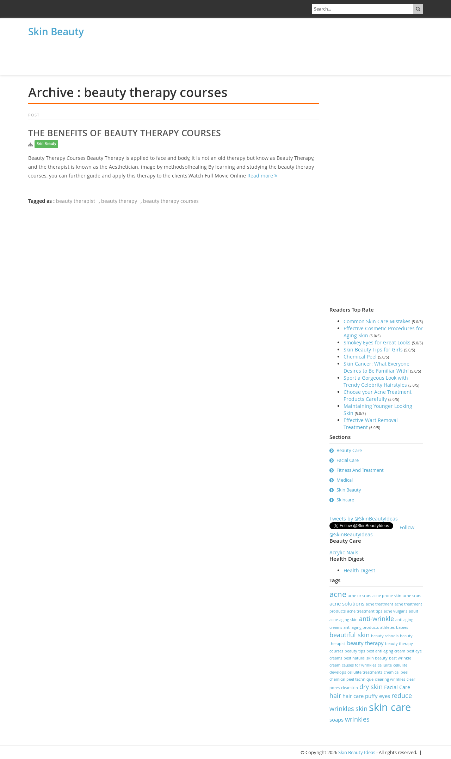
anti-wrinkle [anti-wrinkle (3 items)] (376, 618)
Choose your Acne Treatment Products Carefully (378, 395)
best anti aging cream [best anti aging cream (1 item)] (385, 651)
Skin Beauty (56, 31)
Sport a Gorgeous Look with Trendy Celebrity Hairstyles (376, 381)
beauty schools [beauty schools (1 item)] (385, 635)
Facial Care (347, 460)
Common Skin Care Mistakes (377, 321)
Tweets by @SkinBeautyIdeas (363, 518)
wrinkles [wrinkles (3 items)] (357, 719)
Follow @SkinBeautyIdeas (371, 531)
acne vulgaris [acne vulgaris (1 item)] (395, 611)
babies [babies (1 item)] (402, 627)
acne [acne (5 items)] (337, 594)
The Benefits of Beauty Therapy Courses (124, 133)
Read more (262, 175)
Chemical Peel (360, 356)
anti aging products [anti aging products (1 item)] (361, 627)
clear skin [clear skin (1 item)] (349, 687)
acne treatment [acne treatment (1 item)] (379, 604)
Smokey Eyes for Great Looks (377, 342)
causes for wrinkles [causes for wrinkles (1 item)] (359, 665)
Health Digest (359, 570)
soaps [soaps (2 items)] (336, 719)
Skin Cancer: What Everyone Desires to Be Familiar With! (376, 367)
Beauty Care (349, 450)
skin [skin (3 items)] (361, 708)
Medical (344, 480)
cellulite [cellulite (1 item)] (385, 665)
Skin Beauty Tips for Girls (373, 349)
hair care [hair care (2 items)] (353, 695)
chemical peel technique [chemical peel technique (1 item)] (351, 679)
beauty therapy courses (171, 201)
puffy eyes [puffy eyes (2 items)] (377, 695)
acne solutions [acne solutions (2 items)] (346, 603)
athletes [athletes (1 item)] (387, 627)
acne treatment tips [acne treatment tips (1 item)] (364, 611)
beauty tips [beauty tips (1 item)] (355, 651)
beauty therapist (75, 201)
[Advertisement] (63, 57)
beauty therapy (119, 201)
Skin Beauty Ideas (356, 752)
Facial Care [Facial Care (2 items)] (397, 687)
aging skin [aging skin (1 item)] (348, 619)
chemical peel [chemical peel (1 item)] (396, 672)
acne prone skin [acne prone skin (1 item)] (386, 595)
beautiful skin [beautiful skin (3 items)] (349, 635)
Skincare (345, 499)
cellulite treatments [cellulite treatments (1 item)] (364, 672)
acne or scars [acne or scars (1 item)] (359, 595)
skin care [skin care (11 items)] (390, 707)
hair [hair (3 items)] (335, 695)
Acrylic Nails (343, 552)
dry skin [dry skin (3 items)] (371, 686)
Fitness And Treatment (360, 470)
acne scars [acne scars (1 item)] (412, 595)
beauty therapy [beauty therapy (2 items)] (365, 642)
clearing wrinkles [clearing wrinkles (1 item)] (390, 679)
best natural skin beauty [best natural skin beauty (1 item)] (366, 658)
